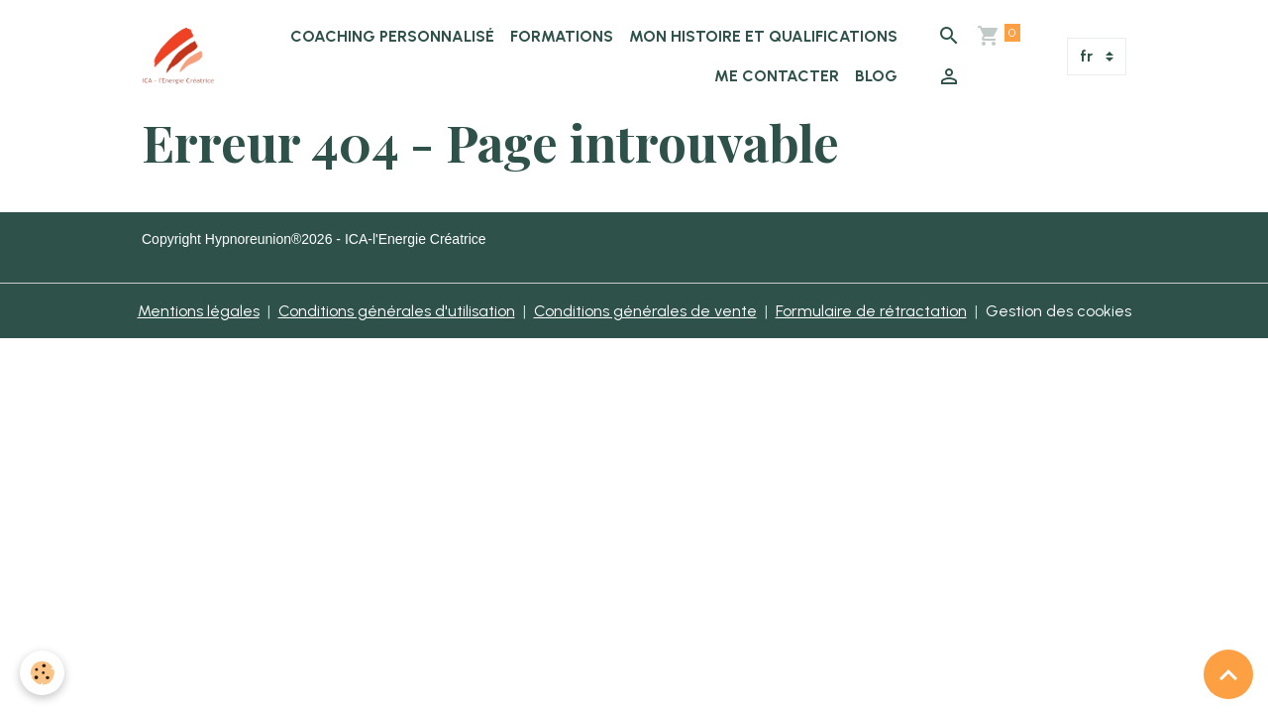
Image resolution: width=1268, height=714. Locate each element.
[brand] (178, 56)
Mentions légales (199, 310)
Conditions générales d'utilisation (396, 310)
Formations (561, 36)
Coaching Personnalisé (392, 36)
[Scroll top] (1228, 674)
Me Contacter (776, 75)
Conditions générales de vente (645, 310)
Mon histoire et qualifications (763, 36)
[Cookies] (42, 673)
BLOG (876, 75)
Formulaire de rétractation (871, 310)
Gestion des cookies (1058, 310)
